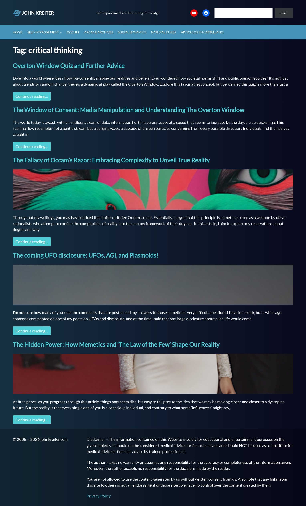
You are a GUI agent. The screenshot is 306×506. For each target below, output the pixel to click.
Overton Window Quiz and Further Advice (69, 65)
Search (284, 13)
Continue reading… (31, 96)
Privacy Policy (99, 495)
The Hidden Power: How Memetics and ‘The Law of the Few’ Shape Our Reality (116, 344)
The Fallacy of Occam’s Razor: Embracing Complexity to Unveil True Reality (111, 160)
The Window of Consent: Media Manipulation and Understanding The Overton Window (128, 109)
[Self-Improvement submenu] (61, 32)
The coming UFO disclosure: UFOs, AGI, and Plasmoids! (85, 255)
